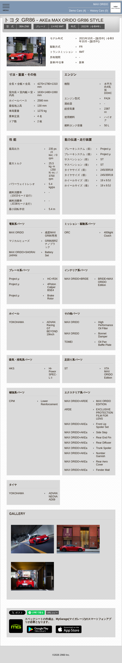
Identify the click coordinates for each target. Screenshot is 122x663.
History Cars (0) (99, 10)
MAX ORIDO (100, 4)
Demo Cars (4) (77, 10)
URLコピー (52, 613)
